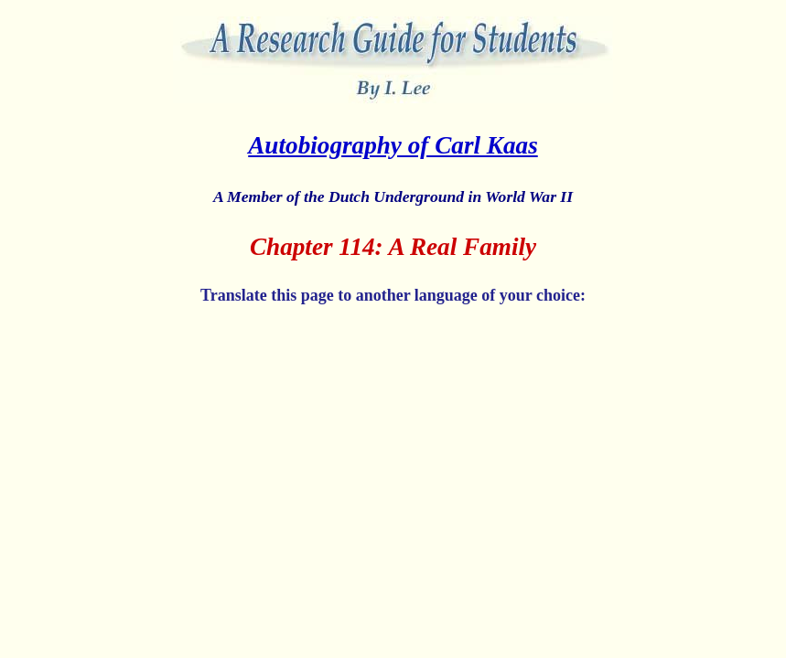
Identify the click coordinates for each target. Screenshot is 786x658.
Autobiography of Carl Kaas (393, 145)
